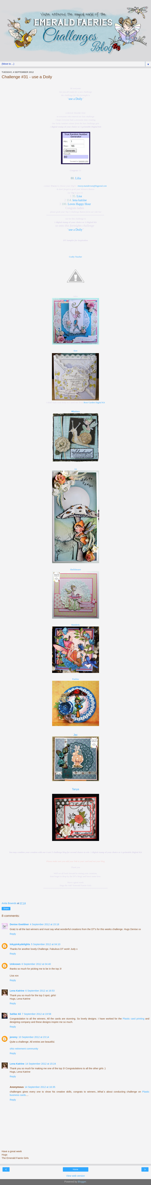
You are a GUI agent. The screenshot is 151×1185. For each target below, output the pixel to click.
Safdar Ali (15, 1014)
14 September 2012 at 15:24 (40, 1063)
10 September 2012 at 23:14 (33, 1037)
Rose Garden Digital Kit (94, 402)
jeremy (13, 1037)
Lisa (79, 196)
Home (75, 1169)
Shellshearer (75, 569)
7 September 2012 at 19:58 (36, 1014)
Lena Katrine (17, 990)
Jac (75, 734)
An (75, 469)
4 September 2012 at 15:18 (44, 924)
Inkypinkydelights (20, 944)
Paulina (75, 679)
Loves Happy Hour (79, 204)
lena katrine (80, 200)
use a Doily (75, 99)
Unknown (15, 964)
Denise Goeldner (19, 924)
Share (6, 908)
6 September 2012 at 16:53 (39, 990)
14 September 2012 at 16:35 (40, 1087)
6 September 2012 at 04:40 (36, 964)
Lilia (78, 178)
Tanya (75, 789)
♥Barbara (75, 411)
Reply (13, 934)
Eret (75, 350)
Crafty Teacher (75, 256)
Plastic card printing (133, 1018)
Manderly (75, 624)
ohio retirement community (24, 1048)
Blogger (82, 1181)
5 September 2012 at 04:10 (45, 944)
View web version (75, 1175)
